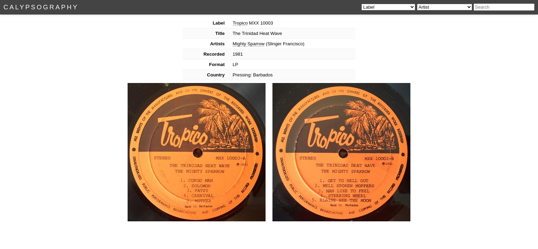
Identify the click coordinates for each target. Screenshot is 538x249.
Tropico (240, 23)
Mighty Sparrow (248, 43)
